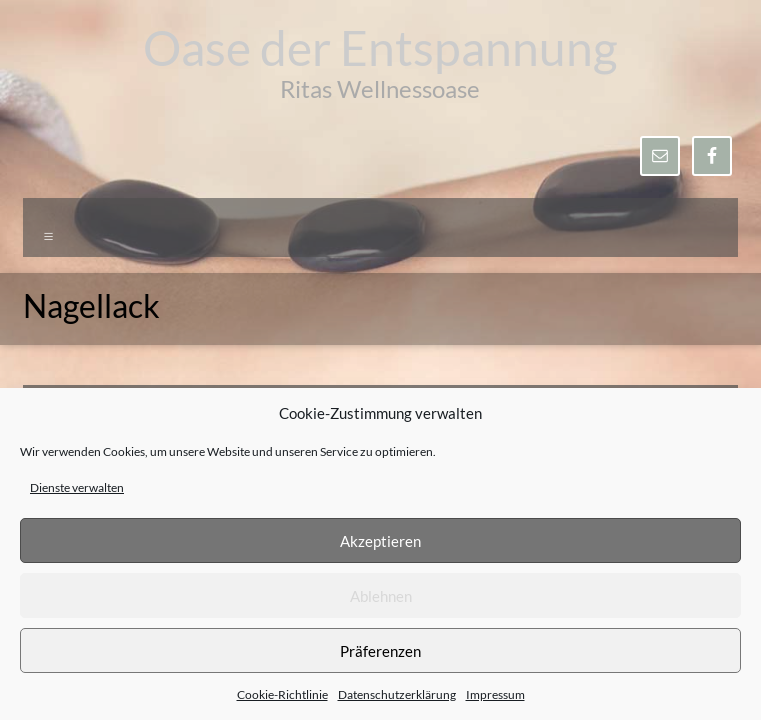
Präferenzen (380, 651)
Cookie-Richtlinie (282, 694)
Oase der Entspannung (380, 47)
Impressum (495, 694)
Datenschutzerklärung (397, 694)
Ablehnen (381, 596)
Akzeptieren (380, 541)
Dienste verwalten (77, 487)
